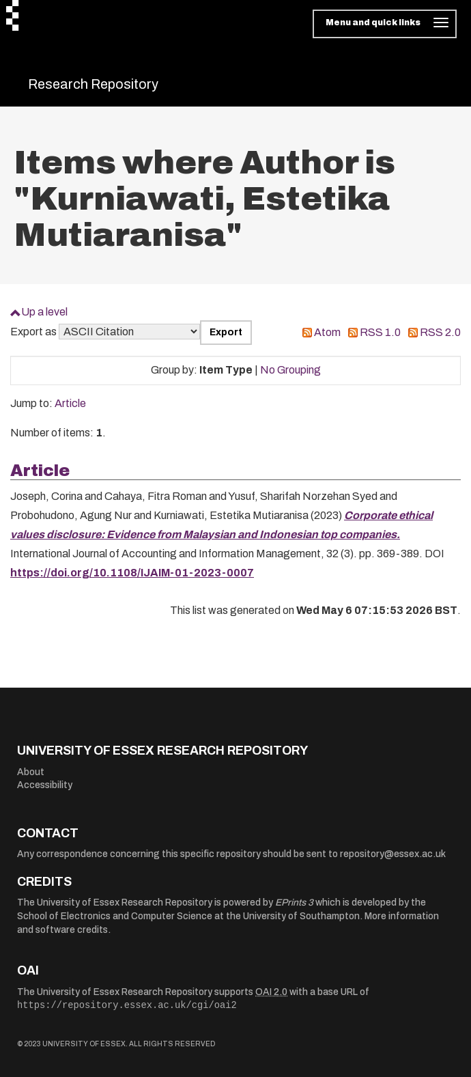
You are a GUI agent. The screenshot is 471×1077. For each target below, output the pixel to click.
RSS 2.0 (440, 332)
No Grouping (290, 370)
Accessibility (44, 785)
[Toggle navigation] (385, 24)
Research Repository (93, 84)
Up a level (44, 312)
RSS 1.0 (380, 332)
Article (70, 403)
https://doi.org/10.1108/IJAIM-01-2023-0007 (132, 572)
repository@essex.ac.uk (393, 854)
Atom (327, 332)
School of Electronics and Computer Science (114, 916)
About (30, 772)
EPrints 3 (294, 902)
